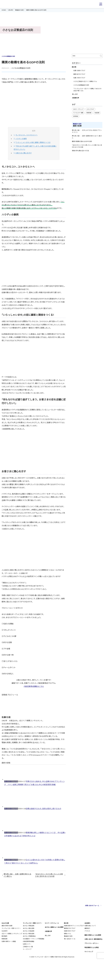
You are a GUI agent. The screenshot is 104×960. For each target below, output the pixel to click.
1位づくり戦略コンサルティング (12, 933)
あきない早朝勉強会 (29, 936)
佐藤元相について (90, 925)
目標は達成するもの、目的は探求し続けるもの (43, 809)
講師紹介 (87, 928)
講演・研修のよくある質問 (92, 935)
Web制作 (4, 931)
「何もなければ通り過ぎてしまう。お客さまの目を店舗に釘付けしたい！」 (35, 147)
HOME (4, 10)
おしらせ (75, 94)
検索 (101, 56)
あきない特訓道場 (28, 933)
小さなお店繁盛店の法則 (20, 68)
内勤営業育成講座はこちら (34, 686)
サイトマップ (88, 951)
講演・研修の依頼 (7, 925)
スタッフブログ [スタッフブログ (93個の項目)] (90, 109)
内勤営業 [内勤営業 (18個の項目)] (96, 113)
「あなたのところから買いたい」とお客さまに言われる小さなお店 (49, 875)
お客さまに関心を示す (23, 153)
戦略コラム (67, 933)
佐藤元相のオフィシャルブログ (74, 925)
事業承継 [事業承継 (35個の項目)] (88, 113)
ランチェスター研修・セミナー (11, 928)
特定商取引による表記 (91, 947)
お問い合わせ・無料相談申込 (93, 939)
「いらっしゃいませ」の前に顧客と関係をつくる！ (33, 142)
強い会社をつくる (69, 939)
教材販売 (4, 936)
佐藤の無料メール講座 (9, 941)
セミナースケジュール (52, 923)
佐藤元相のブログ (11, 781)
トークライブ (27, 949)
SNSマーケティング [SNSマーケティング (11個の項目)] (78, 109)
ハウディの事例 (21, 139)
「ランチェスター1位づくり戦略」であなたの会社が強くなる (87, 89)
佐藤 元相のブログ (79, 70)
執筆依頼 (4, 939)
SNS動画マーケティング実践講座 (33, 939)
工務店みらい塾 (28, 946)
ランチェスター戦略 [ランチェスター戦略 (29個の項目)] (78, 113)
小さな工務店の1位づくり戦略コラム (85, 81)
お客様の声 (75, 98)
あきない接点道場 (28, 928)
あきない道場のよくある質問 (54, 927)
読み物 (10, 10)
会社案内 (87, 923)
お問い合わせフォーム (93, 905)
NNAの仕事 (5, 923)
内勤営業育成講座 (28, 941)
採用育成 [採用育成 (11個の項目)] (75, 116)
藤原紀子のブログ (69, 928)
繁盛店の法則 (19, 10)
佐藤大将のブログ (69, 931)
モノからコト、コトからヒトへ (26, 135)
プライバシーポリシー (91, 943)
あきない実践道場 (28, 925)
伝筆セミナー (27, 944)
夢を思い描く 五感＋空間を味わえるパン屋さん (17, 875)
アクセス (87, 931)
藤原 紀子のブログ (79, 74)
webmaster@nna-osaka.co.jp (64, 911)
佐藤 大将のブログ (79, 78)
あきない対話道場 (28, 931)
